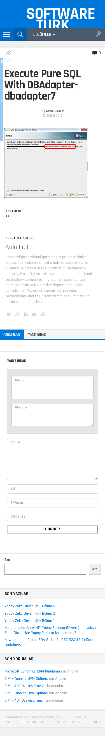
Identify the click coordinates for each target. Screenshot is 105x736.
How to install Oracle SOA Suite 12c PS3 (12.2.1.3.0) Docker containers (50, 642)
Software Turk (55, 16)
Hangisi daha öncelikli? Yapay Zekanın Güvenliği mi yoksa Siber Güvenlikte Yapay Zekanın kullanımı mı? (50, 630)
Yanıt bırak (37, 334)
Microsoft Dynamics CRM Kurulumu (32, 671)
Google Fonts (28, 722)
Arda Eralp (55, 111)
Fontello (62, 722)
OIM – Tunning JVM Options (26, 678)
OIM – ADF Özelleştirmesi (24, 685)
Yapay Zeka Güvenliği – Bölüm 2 (29, 613)
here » (95, 722)
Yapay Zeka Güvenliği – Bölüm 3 (29, 606)
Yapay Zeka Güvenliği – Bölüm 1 (29, 620)
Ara (7, 559)
